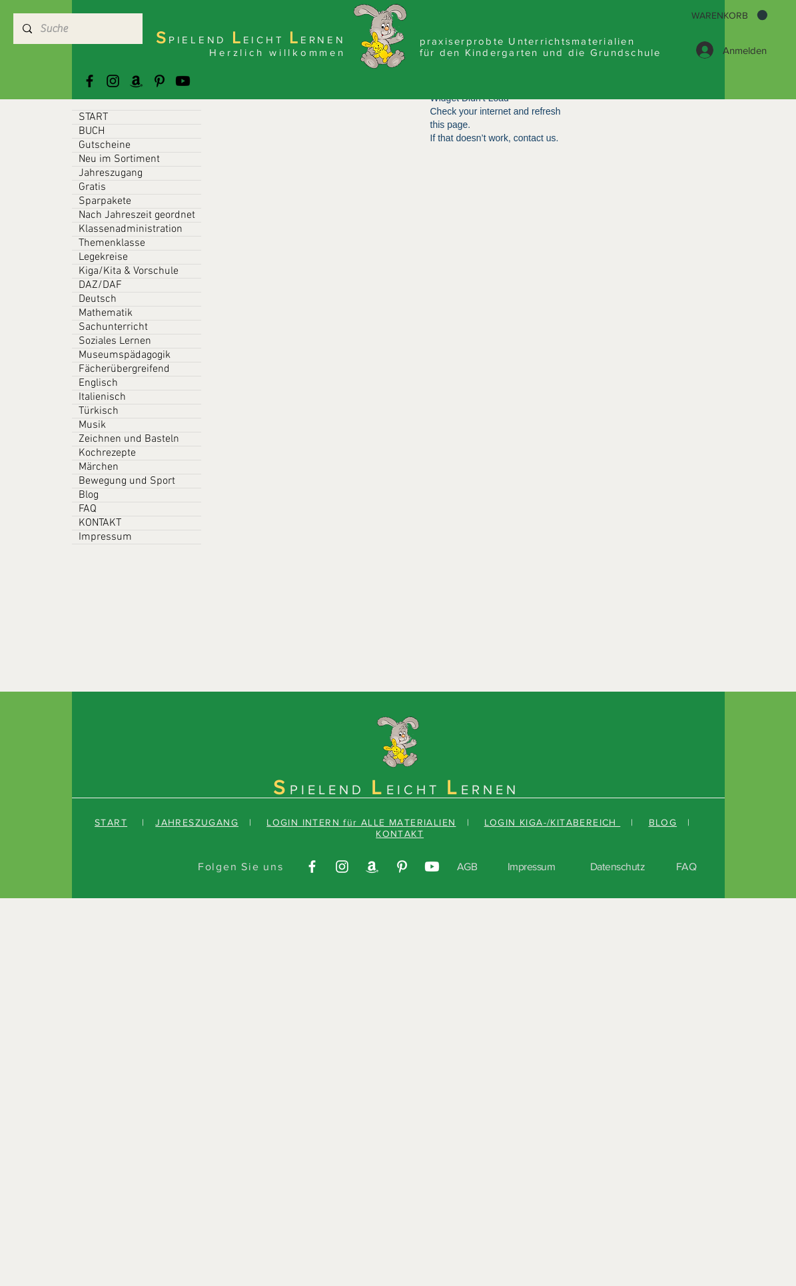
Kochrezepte (107, 453)
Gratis (92, 187)
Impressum (105, 537)
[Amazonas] (136, 81)
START (93, 117)
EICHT (416, 789)
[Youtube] (183, 81)
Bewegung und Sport (127, 481)
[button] (729, 15)
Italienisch (102, 397)
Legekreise (103, 257)
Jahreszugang (111, 173)
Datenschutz (617, 866)
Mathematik (106, 313)
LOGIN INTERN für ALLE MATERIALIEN (361, 822)
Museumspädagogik (125, 355)
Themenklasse (112, 243)
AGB (467, 866)
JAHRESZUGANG (196, 822)
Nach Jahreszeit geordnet (137, 215)
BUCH (92, 131)
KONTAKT (100, 523)
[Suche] (77, 28)
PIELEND (330, 789)
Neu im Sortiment (119, 159)
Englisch (98, 383)
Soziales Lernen (115, 341)
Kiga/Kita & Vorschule (129, 271)
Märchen (99, 467)
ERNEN (490, 789)
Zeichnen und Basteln (129, 439)
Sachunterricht (113, 327)
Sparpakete (105, 201)
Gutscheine (105, 145)
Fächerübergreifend (124, 369)
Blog (89, 495)
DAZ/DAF (100, 285)
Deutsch (98, 299)
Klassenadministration (131, 229)
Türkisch (99, 411)
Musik (92, 425)
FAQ (88, 509)
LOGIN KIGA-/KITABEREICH (552, 822)
